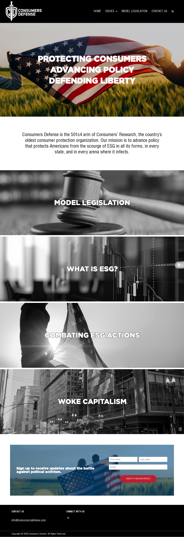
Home (97, 11)
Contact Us (159, 11)
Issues (111, 11)
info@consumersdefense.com (29, 520)
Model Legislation (134, 11)
